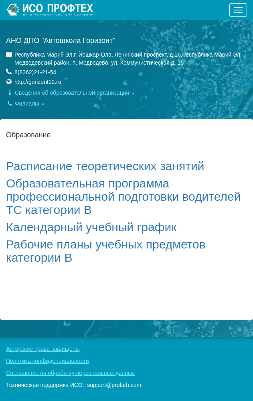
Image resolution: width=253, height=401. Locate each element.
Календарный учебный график (91, 227)
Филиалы (25, 103)
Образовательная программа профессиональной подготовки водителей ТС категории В (123, 196)
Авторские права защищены (43, 349)
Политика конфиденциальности (47, 361)
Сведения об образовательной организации (70, 93)
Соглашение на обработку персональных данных (70, 373)
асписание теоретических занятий (109, 166)
